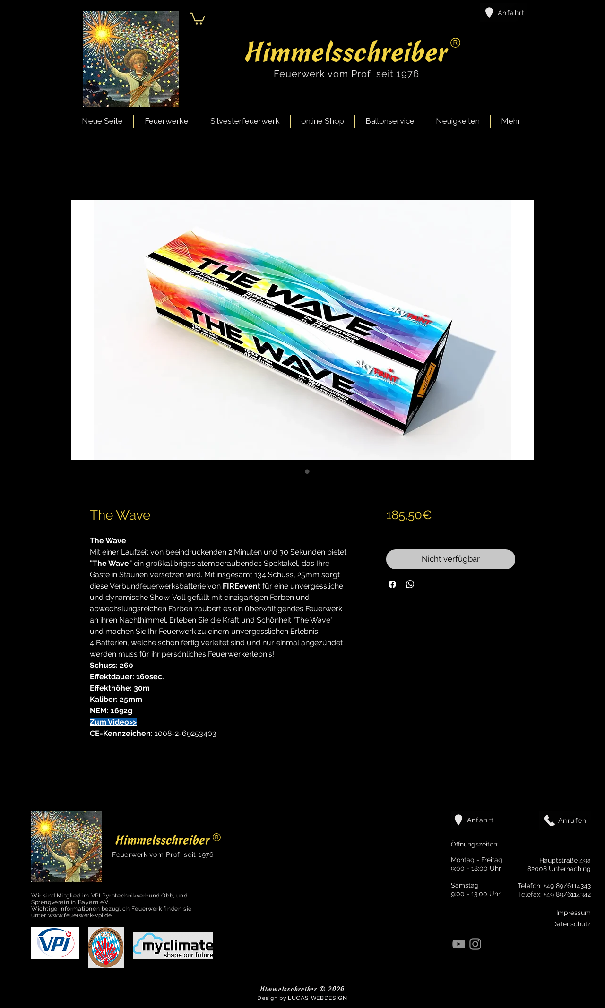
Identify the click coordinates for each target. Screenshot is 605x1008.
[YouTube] (459, 944)
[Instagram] (475, 944)
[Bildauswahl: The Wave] (297, 471)
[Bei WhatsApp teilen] (410, 584)
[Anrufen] (565, 820)
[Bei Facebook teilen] (392, 584)
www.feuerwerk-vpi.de (80, 915)
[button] (197, 18)
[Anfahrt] (503, 12)
